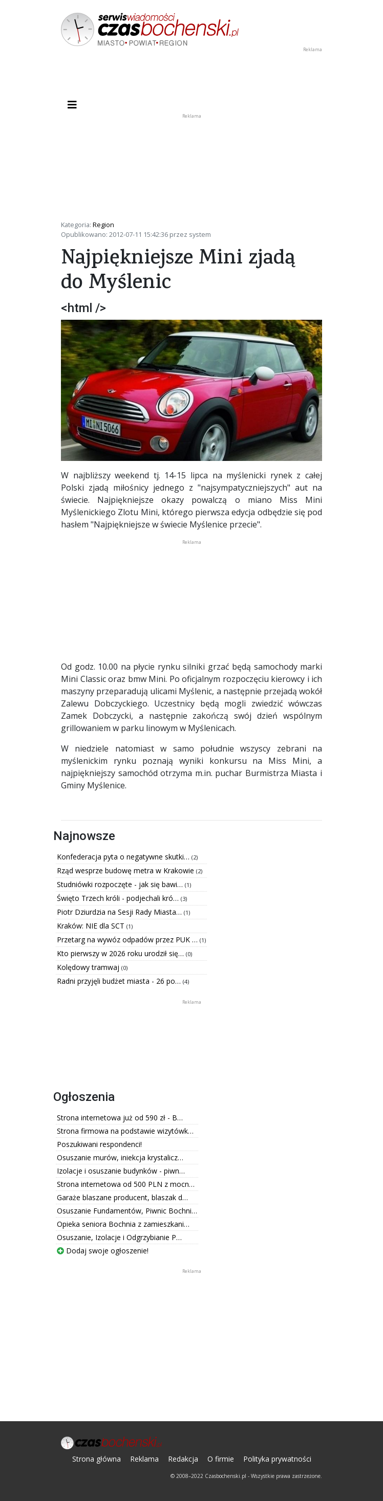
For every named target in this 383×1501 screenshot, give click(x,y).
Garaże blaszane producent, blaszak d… (122, 1197)
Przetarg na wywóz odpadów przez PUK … (128, 939)
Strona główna (96, 1459)
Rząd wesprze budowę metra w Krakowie (126, 870)
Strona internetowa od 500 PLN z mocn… (126, 1184)
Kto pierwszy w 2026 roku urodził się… (121, 953)
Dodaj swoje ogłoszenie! (102, 1250)
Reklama (144, 1459)
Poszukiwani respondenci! (99, 1144)
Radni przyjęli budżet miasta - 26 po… (120, 981)
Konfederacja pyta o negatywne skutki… (124, 857)
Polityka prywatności (277, 1459)
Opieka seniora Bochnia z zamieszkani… (123, 1224)
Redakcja (183, 1459)
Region (103, 224)
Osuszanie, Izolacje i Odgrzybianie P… (119, 1237)
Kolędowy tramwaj (89, 967)
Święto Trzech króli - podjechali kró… (119, 898)
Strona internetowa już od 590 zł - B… (120, 1117)
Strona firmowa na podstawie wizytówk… (125, 1131)
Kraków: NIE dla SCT (91, 926)
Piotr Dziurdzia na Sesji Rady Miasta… (120, 912)
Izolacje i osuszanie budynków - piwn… (121, 1171)
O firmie (220, 1459)
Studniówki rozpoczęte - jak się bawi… (121, 884)
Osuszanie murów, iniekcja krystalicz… (120, 1157)
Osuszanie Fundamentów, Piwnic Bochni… (127, 1211)
